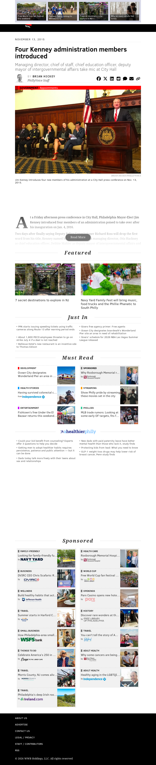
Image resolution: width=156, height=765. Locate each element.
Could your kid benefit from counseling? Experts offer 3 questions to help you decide (44, 442)
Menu (150, 28)
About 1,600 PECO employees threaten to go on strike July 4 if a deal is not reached (44, 338)
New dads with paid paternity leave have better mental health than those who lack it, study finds (107, 442)
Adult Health (91, 650)
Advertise (21, 724)
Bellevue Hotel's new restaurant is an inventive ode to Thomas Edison (46, 345)
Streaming (90, 388)
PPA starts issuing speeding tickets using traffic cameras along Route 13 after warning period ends (45, 328)
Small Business (30, 630)
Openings (89, 591)
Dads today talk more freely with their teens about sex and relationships (45, 459)
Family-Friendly (30, 551)
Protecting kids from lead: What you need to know (109, 447)
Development (28, 368)
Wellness (26, 591)
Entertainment (29, 407)
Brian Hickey (44, 76)
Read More (78, 237)
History (88, 610)
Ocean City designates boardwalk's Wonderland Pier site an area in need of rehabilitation (107, 332)
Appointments (49, 88)
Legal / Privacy (25, 737)
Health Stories (29, 388)
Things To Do (28, 650)
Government (29, 88)
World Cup (89, 571)
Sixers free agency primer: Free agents (103, 326)
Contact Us (22, 731)
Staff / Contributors (29, 743)
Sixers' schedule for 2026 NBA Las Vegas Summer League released (108, 338)
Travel (24, 610)
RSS (17, 750)
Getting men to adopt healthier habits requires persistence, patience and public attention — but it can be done (45, 450)
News (27, 26)
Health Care (90, 551)
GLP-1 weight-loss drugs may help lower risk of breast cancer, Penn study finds (107, 453)
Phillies (88, 407)
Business (26, 571)
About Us (21, 718)
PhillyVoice (8, 27)
